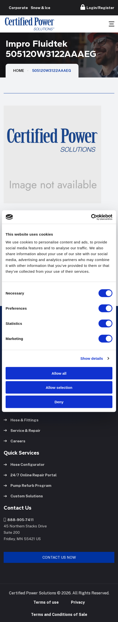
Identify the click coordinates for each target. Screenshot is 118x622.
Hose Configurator (24, 464)
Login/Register (97, 7)
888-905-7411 (19, 520)
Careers (14, 441)
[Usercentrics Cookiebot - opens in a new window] (91, 217)
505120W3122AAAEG (51, 70)
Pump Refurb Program (27, 485)
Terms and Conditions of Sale (59, 614)
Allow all (59, 373)
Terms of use (46, 602)
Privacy (78, 602)
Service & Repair (22, 430)
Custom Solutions (23, 496)
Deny (59, 402)
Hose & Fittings (21, 420)
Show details (91, 358)
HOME (18, 70)
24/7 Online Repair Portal (30, 475)
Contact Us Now (59, 557)
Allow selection (59, 387)
